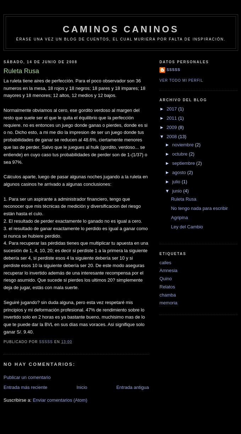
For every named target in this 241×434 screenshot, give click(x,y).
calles (165, 262)
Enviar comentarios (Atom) (60, 400)
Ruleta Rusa (183, 199)
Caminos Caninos (121, 29)
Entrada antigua (132, 387)
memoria (168, 302)
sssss (173, 70)
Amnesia (168, 270)
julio (177, 181)
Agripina (179, 217)
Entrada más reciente (25, 387)
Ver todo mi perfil (181, 80)
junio (177, 191)
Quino (165, 278)
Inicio (82, 387)
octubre (180, 154)
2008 (172, 136)
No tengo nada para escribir (199, 208)
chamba (167, 295)
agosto (179, 172)
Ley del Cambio (187, 226)
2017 (172, 109)
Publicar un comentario (27, 377)
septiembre (184, 163)
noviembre (183, 144)
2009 (172, 127)
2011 (172, 118)
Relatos (167, 286)
